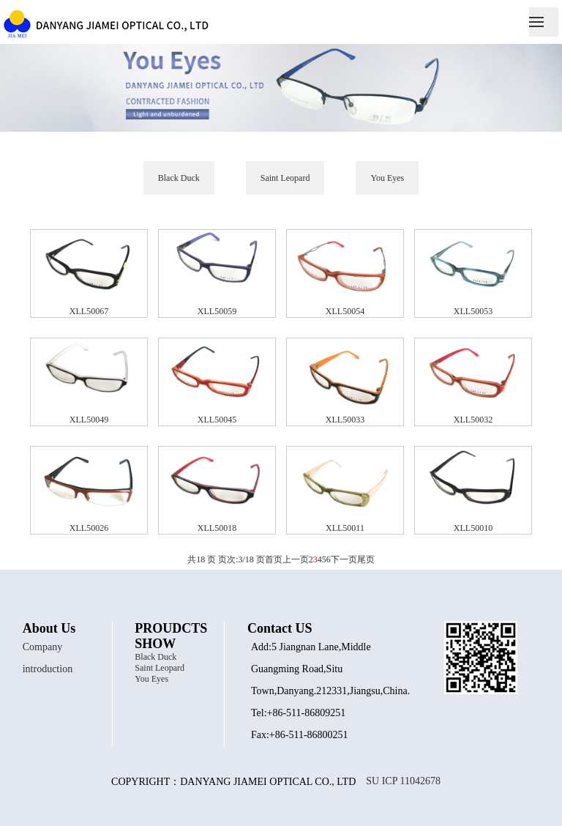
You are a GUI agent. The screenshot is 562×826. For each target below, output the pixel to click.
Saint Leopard (285, 178)
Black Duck (179, 178)
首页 (273, 559)
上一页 (295, 559)
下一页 (344, 559)
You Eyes (387, 178)
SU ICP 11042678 (403, 779)
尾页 (366, 559)
